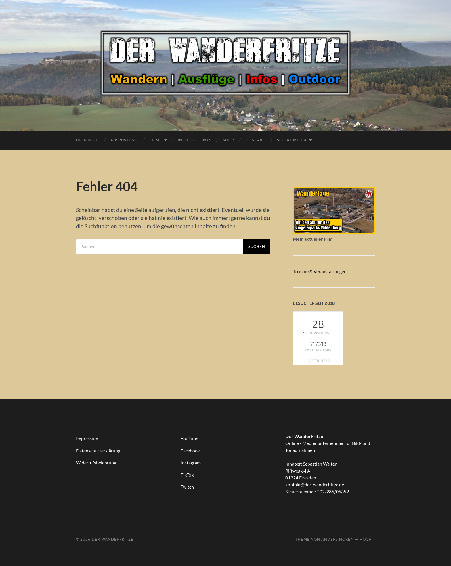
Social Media (292, 140)
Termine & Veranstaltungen (320, 271)
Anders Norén (337, 539)
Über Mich (87, 140)
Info (183, 140)
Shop (228, 140)
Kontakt (255, 140)
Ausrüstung (124, 140)
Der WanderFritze (112, 539)
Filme (156, 140)
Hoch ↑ (367, 539)
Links (205, 140)
